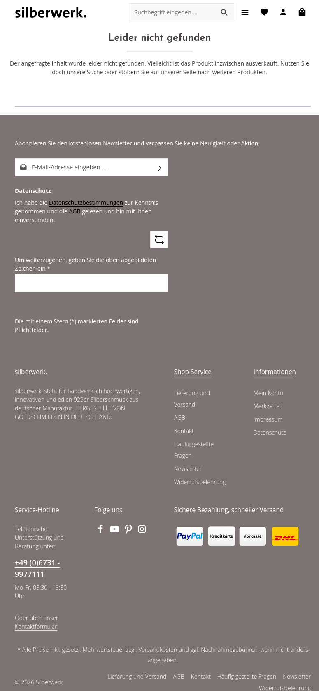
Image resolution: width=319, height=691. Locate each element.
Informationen (275, 362)
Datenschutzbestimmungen (83, 202)
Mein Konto (268, 384)
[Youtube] (115, 522)
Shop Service (193, 362)
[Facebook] (101, 522)
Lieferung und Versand (192, 390)
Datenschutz (270, 423)
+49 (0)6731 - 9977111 (37, 558)
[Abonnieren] (160, 167)
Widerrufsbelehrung (199, 473)
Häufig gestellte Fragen (194, 441)
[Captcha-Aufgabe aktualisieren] (159, 239)
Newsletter (187, 460)
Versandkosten (159, 640)
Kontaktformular (35, 617)
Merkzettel (267, 397)
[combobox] (171, 12)
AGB (72, 210)
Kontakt (183, 422)
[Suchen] (223, 12)
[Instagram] (142, 522)
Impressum (268, 410)
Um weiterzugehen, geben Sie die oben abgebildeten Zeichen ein (82, 264)
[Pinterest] (129, 522)
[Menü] (244, 12)
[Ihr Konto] (282, 12)
